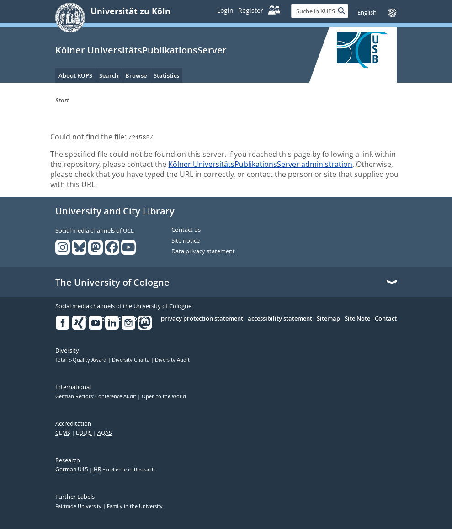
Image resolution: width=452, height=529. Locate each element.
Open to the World (164, 396)
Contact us (186, 230)
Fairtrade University (79, 506)
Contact (386, 318)
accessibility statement (280, 318)
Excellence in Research (124, 469)
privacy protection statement (202, 318)
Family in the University (135, 506)
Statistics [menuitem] (166, 75)
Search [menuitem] (108, 75)
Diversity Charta (131, 360)
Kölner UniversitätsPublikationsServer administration (260, 164)
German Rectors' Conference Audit (96, 396)
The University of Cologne (112, 282)
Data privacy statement (203, 251)
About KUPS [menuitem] (75, 75)
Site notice (185, 241)
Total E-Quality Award (81, 360)
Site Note (357, 318)
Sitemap (328, 318)
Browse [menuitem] (136, 75)
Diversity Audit (172, 360)
